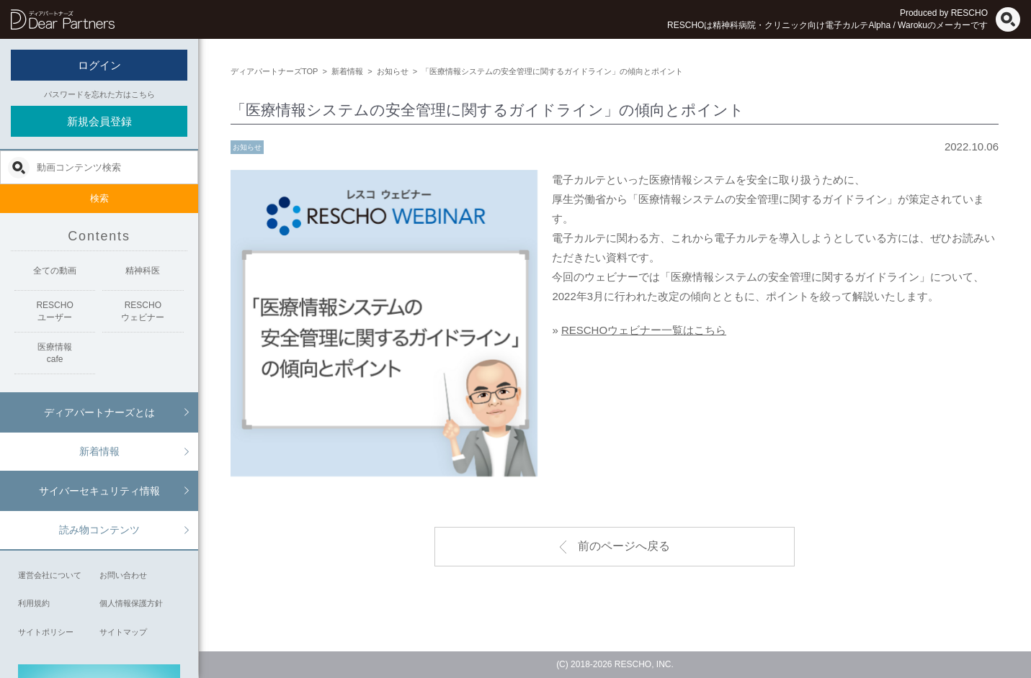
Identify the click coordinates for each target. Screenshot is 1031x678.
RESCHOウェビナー (142, 311)
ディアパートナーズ (63, 19)
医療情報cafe (54, 353)
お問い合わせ (123, 575)
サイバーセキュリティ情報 (99, 491)
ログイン (99, 65)
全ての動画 (54, 271)
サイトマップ (123, 632)
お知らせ (247, 147)
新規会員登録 (99, 121)
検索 (99, 198)
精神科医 (142, 271)
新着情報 (99, 451)
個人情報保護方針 (131, 603)
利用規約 (34, 603)
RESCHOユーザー (54, 311)
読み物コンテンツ (99, 529)
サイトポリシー (45, 632)
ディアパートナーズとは (99, 412)
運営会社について (49, 575)
